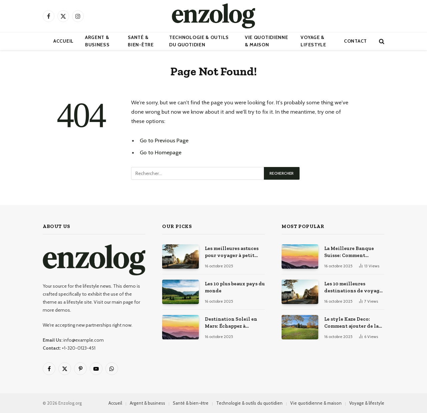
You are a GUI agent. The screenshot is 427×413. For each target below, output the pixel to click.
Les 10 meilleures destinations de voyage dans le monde (353, 288)
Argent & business (97, 41)
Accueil (63, 41)
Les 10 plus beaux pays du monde (235, 287)
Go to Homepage (160, 152)
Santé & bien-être (140, 41)
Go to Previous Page (164, 140)
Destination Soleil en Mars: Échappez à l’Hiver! (231, 323)
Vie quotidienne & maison (266, 41)
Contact (355, 41)
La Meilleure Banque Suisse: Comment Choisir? (349, 252)
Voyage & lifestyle (313, 41)
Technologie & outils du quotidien (199, 41)
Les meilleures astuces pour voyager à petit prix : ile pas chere (232, 252)
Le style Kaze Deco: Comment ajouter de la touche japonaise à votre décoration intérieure (354, 323)
